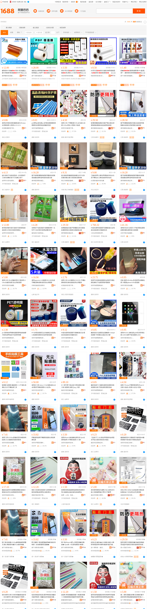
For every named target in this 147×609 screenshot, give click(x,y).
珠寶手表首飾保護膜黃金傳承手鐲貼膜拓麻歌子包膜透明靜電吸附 (102, 281)
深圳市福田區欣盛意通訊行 (8, 390)
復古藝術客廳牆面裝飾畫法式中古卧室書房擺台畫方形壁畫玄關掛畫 (73, 176)
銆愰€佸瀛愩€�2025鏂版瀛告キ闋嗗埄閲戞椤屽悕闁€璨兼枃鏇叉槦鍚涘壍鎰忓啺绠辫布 (102, 543)
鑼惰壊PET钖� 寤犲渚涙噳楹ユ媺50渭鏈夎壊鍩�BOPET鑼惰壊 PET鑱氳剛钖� (14, 72)
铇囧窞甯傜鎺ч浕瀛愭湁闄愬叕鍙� (97, 76)
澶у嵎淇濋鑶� (75, 79)
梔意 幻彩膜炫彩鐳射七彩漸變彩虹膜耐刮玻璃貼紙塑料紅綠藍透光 (43, 491)
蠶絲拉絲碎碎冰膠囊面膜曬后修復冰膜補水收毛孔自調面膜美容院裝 (13, 491)
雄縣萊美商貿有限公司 (127, 495)
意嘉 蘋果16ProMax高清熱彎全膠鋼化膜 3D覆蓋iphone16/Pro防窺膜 (133, 281)
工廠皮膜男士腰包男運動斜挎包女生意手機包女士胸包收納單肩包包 (102, 176)
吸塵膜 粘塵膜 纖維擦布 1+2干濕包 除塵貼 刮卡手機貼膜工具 (14, 386)
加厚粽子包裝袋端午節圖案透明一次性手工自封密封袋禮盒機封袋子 (43, 229)
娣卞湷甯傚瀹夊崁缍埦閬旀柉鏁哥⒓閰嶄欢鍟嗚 (8, 547)
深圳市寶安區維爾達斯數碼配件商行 (8, 285)
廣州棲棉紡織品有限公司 (97, 128)
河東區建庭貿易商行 (38, 285)
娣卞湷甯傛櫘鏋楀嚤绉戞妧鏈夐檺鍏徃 (127, 76)
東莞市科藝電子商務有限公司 (68, 128)
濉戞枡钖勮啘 (65, 79)
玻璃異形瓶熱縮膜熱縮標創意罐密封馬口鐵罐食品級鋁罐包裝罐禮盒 (73, 491)
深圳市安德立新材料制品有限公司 (127, 443)
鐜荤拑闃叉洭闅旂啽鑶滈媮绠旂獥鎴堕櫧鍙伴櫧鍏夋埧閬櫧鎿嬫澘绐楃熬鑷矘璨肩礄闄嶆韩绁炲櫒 (133, 543)
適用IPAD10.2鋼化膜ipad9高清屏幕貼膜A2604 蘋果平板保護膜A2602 (132, 334)
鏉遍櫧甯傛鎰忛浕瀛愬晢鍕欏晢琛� (68, 600)
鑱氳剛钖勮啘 (13, 79)
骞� (24, 75)
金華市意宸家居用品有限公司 (8, 233)
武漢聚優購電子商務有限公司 (8, 128)
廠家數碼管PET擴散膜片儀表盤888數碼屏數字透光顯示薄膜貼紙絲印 (132, 439)
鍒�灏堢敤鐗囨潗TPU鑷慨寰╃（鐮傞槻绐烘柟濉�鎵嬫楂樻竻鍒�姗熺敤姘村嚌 (133, 72)
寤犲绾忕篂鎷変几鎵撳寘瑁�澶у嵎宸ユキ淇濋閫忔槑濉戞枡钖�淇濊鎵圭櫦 (73, 72)
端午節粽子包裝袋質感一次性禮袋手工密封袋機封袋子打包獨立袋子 (13, 176)
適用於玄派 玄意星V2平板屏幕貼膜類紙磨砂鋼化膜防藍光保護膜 (133, 229)
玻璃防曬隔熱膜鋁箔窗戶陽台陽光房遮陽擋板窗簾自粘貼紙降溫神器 (102, 124)
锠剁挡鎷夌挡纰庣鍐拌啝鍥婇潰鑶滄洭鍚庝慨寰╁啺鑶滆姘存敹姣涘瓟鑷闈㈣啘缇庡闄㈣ (44, 596)
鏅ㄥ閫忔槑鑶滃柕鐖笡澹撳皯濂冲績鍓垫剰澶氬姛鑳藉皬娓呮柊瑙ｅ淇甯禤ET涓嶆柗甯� (133, 596)
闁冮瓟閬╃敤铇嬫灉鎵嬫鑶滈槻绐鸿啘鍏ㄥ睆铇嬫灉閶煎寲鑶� (44, 543)
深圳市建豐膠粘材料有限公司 (38, 128)
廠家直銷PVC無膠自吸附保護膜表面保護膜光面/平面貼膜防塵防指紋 (102, 386)
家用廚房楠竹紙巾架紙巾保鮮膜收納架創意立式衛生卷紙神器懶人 (13, 229)
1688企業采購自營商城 (97, 233)
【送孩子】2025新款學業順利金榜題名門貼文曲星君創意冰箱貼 (102, 439)
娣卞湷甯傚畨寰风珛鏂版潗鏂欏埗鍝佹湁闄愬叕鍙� (8, 600)
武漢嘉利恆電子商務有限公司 (68, 285)
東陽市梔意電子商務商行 (38, 495)
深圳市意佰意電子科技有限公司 (38, 390)
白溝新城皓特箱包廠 (97, 180)
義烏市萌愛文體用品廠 (97, 495)
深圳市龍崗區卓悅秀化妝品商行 (8, 495)
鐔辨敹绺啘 (35, 79)
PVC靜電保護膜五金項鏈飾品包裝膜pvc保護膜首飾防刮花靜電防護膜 (44, 334)
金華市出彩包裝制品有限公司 (8, 180)
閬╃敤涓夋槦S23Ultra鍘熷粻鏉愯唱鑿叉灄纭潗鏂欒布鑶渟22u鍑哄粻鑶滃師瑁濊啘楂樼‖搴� (14, 543)
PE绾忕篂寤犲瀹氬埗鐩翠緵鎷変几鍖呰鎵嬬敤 (103, 72)
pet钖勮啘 (5, 79)
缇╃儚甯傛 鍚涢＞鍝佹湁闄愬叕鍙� (97, 547)
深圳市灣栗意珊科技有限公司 (38, 443)
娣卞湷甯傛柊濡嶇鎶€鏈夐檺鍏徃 (68, 547)
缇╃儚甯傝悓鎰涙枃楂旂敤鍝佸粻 (127, 600)
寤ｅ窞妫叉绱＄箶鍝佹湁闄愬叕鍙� (127, 547)
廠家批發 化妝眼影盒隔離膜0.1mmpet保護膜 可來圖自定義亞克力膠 (103, 334)
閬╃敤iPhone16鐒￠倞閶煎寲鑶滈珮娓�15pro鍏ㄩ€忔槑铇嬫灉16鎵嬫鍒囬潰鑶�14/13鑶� (73, 543)
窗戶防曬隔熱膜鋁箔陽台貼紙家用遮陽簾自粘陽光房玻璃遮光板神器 (132, 124)
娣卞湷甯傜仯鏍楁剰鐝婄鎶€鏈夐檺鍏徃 (38, 547)
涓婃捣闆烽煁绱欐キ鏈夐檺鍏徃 (68, 76)
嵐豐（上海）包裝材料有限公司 (68, 495)
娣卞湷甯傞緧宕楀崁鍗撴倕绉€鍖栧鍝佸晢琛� (38, 600)
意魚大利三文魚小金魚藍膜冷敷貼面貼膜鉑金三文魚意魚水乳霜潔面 (132, 491)
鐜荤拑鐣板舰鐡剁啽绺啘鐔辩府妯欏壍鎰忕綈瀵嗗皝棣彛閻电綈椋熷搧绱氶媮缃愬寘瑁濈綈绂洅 (103, 596)
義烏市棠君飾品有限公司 (97, 443)
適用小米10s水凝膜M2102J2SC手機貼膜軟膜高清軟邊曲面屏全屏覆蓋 (73, 281)
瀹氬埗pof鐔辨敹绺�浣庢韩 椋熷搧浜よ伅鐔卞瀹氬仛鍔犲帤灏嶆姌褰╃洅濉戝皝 (44, 72)
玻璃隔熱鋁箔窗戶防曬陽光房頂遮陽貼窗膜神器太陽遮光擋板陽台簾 (73, 229)
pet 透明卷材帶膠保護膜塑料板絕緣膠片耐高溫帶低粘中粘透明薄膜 (14, 334)
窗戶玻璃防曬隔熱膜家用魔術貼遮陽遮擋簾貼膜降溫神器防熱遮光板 (43, 176)
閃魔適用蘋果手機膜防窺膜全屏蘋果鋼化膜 (43, 439)
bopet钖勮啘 (22, 79)
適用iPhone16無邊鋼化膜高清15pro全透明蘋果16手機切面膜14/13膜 (73, 439)
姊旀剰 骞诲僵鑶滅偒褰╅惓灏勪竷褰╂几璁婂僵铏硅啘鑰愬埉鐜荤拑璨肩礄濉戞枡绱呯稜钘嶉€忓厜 (73, 596)
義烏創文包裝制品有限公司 (38, 233)
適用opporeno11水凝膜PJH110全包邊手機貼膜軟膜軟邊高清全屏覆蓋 (43, 281)
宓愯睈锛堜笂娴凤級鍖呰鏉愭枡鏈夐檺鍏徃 (97, 600)
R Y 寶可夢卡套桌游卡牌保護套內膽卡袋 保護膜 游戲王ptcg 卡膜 (73, 386)
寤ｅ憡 (24, 73)
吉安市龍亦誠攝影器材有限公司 (127, 233)
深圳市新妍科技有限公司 (68, 443)
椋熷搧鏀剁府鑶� (46, 79)
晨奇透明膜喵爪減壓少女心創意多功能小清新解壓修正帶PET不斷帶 (102, 491)
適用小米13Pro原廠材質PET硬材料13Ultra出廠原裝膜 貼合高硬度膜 (14, 281)
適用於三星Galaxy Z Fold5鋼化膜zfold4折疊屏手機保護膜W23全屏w (44, 386)
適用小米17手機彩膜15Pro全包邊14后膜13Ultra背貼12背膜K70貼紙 (73, 124)
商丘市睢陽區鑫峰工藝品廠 (68, 180)
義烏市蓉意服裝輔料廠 (68, 390)
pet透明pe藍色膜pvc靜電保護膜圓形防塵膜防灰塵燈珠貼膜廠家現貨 (44, 124)
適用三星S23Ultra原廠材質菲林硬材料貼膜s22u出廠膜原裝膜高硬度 (14, 439)
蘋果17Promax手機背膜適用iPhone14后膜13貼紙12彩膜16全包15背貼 (132, 386)
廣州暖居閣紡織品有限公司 (38, 180)
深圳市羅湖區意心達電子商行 (127, 338)
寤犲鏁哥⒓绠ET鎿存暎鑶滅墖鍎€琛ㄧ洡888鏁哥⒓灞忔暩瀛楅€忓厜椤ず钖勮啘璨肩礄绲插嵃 (14, 596)
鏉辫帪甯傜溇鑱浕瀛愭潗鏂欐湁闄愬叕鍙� (8, 76)
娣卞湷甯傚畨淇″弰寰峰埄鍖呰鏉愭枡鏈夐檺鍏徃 (38, 76)
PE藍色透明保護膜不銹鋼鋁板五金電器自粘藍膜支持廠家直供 (103, 229)
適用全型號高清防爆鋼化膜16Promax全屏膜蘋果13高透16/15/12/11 (14, 124)
